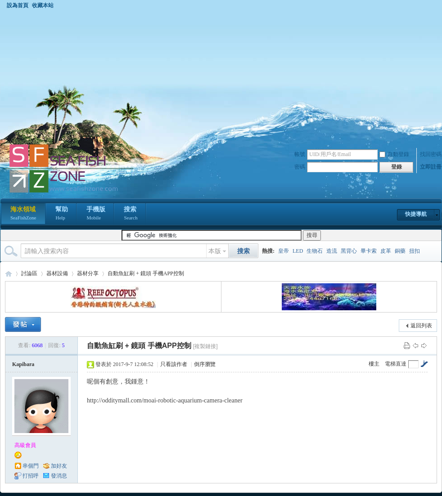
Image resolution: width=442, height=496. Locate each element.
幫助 (61, 214)
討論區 (29, 273)
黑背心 (349, 251)
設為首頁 (17, 5)
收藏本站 (43, 5)
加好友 (59, 466)
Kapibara (23, 364)
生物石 (315, 251)
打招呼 (31, 476)
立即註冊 (431, 167)
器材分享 (88, 273)
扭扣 (414, 251)
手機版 (95, 214)
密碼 (299, 167)
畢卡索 (369, 251)
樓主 (374, 364)
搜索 (130, 214)
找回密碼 (431, 154)
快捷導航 (416, 214)
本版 (214, 251)
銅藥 (400, 251)
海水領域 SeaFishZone (8, 273)
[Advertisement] (221, 76)
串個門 (31, 466)
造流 (331, 251)
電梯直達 (395, 364)
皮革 (385, 251)
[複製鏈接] (205, 346)
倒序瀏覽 (205, 364)
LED (298, 251)
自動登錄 (394, 154)
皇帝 (283, 251)
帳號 (299, 154)
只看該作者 (173, 364)
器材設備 (57, 273)
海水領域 (23, 214)
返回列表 (421, 325)
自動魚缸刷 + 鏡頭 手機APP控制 (146, 273)
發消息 (59, 476)
